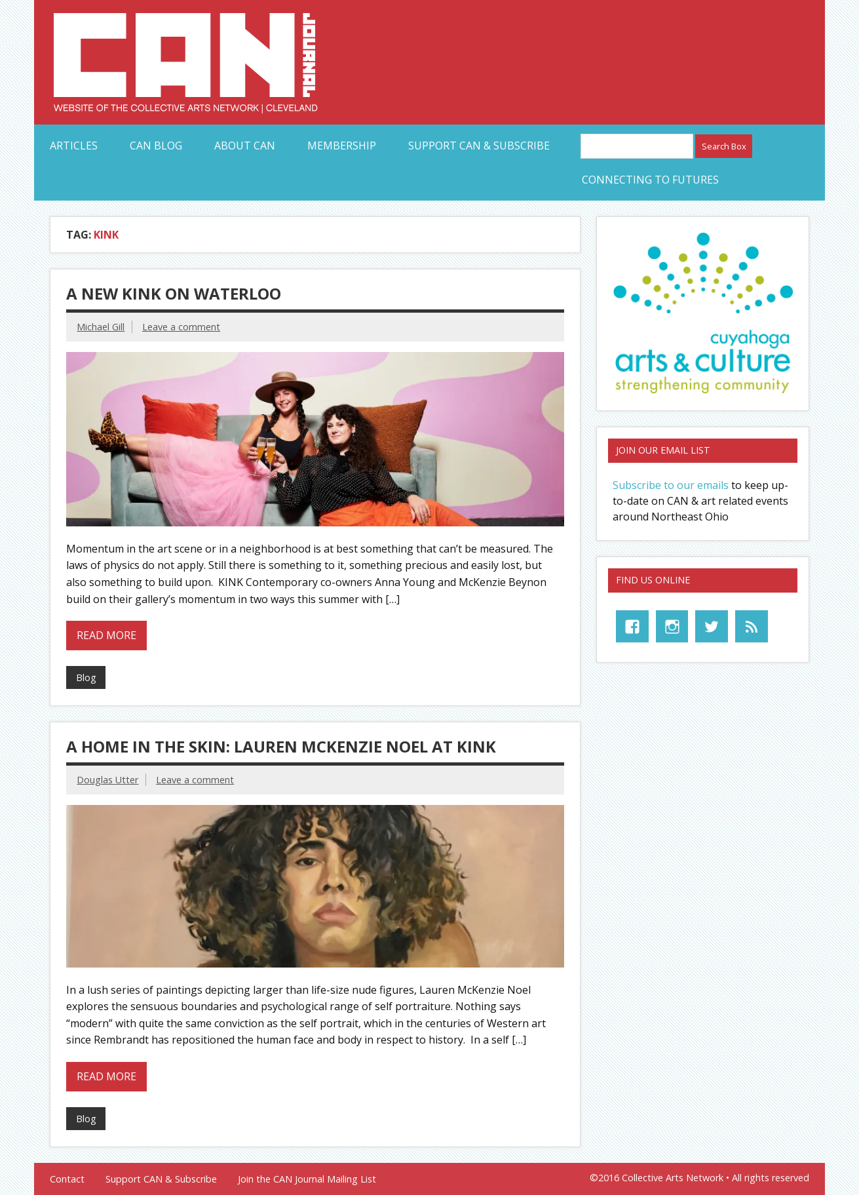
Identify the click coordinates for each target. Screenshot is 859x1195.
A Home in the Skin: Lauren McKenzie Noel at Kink (281, 746)
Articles (74, 145)
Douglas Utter (107, 780)
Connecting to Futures (650, 179)
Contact (67, 1179)
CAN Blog (156, 145)
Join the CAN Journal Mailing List (307, 1179)
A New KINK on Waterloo (173, 293)
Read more (106, 635)
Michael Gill (100, 327)
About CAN (244, 145)
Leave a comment (181, 327)
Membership (341, 145)
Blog (86, 677)
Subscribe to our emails (671, 485)
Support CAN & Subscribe (479, 145)
